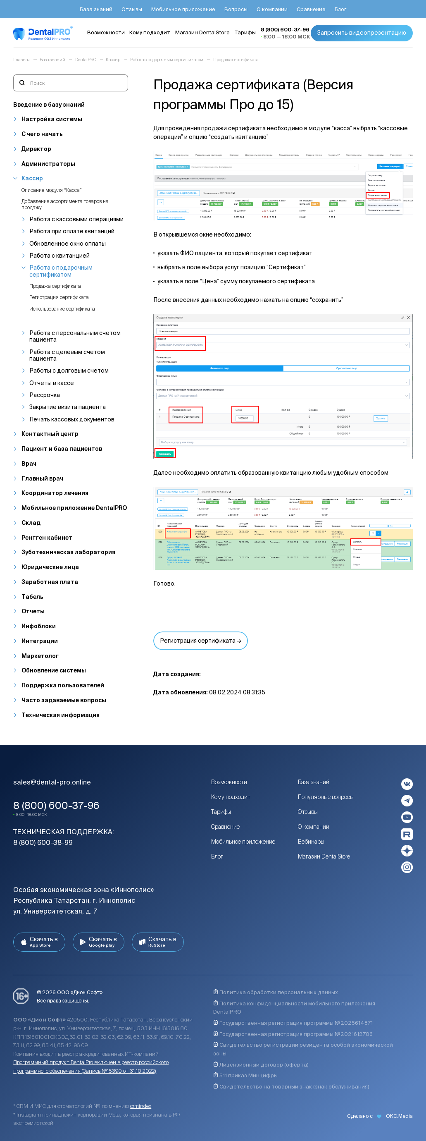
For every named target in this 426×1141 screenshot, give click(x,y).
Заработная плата (49, 582)
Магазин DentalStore (324, 856)
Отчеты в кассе (51, 383)
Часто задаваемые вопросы (63, 700)
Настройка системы (51, 119)
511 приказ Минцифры (245, 1075)
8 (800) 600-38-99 (43, 842)
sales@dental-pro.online (52, 782)
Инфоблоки (38, 626)
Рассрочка (44, 395)
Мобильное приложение (243, 841)
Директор (36, 149)
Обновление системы (53, 670)
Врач (28, 463)
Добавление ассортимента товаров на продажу (65, 204)
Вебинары (311, 841)
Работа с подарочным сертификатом (61, 270)
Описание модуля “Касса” (51, 190)
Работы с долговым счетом (69, 370)
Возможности (229, 782)
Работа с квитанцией (59, 255)
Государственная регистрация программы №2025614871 (293, 1023)
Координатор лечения (54, 493)
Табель (32, 596)
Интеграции (39, 641)
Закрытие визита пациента (67, 407)
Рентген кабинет (46, 537)
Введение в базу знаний (49, 104)
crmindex (140, 1106)
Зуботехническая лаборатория (68, 552)
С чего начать (42, 134)
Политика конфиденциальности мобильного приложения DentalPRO (294, 1007)
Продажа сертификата (55, 286)
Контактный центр (50, 434)
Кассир (32, 178)
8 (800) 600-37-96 (56, 805)
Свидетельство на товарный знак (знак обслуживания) (291, 1087)
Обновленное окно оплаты (67, 243)
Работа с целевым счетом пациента (67, 355)
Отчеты (33, 611)
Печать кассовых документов (71, 419)
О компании (313, 826)
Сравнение (225, 826)
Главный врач (42, 478)
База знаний (313, 782)
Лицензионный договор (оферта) (261, 1065)
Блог (217, 856)
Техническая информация (60, 715)
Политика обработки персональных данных (275, 992)
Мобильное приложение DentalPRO (74, 508)
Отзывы (308, 812)
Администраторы (48, 163)
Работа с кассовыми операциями (76, 219)
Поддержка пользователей (62, 685)
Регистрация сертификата (59, 297)
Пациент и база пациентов (61, 448)
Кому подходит (230, 797)
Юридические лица (50, 567)
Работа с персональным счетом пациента (75, 336)
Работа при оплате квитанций (71, 231)
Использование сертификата (62, 308)
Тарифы (221, 812)
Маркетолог (40, 656)
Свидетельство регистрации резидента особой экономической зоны (303, 1049)
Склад (30, 522)
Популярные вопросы (326, 797)
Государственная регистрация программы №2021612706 (293, 1034)
